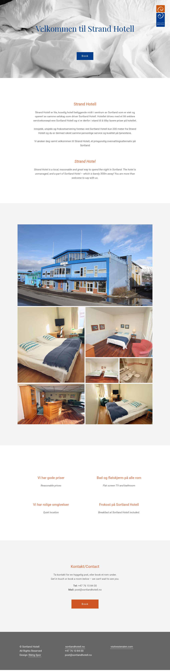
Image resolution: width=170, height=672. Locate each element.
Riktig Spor (35, 657)
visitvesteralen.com (122, 648)
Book (84, 56)
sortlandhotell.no (75, 648)
